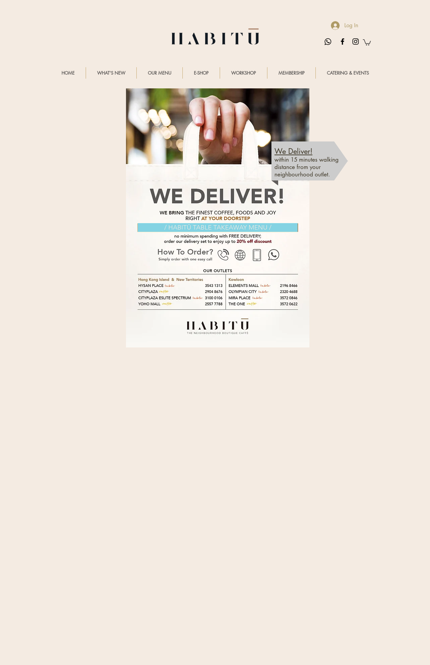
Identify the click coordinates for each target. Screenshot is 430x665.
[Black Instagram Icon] (355, 41)
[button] (367, 42)
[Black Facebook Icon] (342, 41)
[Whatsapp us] (327, 41)
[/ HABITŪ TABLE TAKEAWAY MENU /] (218, 227)
